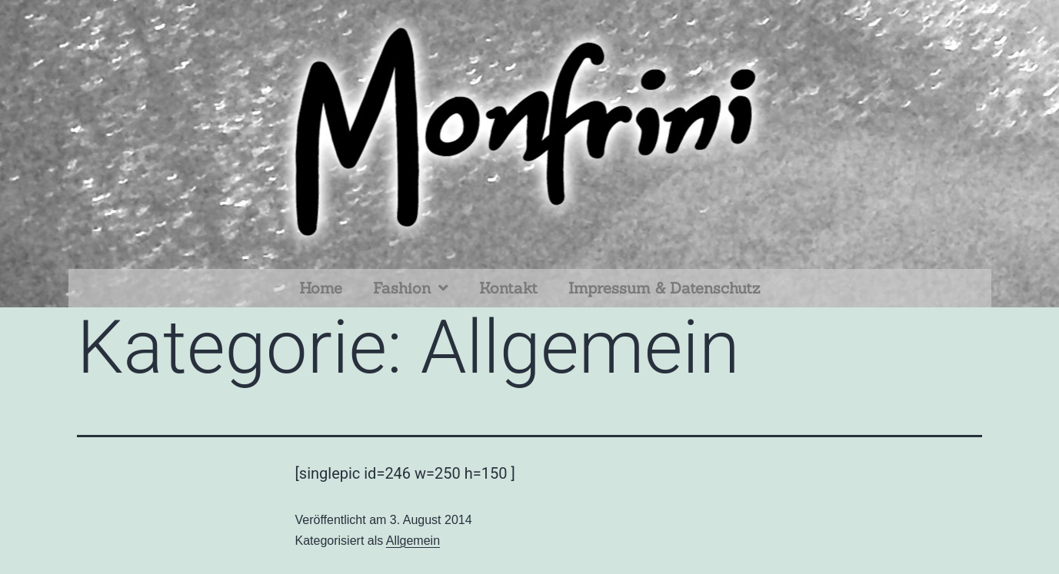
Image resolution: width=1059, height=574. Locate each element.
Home (320, 287)
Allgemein (413, 540)
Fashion (410, 288)
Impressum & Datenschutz (664, 287)
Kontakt (508, 287)
